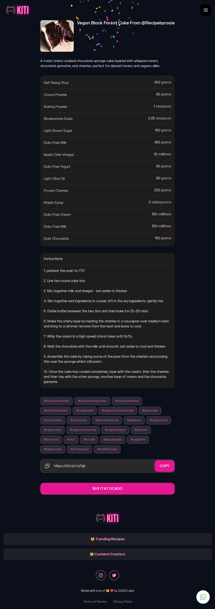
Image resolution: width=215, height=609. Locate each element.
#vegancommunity (83, 430)
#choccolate (53, 420)
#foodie (89, 439)
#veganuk (134, 420)
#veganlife (138, 439)
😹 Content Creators (107, 554)
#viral (71, 439)
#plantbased (113, 439)
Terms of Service (95, 601)
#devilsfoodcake (55, 410)
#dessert (141, 430)
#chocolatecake (126, 401)
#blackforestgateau (92, 401)
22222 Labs (126, 590)
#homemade (80, 449)
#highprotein (53, 449)
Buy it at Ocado (107, 488)
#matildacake (107, 449)
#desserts (51, 439)
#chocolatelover (107, 420)
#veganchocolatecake (118, 410)
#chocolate (79, 420)
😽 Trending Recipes (107, 539)
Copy (164, 466)
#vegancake (52, 430)
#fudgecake (84, 410)
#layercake (150, 410)
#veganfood (158, 420)
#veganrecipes (115, 430)
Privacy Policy (123, 601)
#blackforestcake (56, 401)
